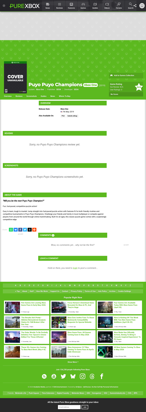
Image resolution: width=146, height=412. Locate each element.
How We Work (42, 291)
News (52, 96)
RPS (135, 393)
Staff (32, 291)
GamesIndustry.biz (117, 393)
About (24, 291)
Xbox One (40, 89)
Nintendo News (78, 393)
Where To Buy (64, 96)
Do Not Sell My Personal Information (105, 387)
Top (17, 291)
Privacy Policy (76, 291)
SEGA (58, 89)
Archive (112, 291)
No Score (114, 94)
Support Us (54, 291)
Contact (65, 291)
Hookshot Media (39, 387)
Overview (8, 96)
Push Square (34, 393)
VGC (105, 393)
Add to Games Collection (122, 75)
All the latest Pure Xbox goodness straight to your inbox (73, 402)
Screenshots (31, 96)
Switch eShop (72, 116)
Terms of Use (90, 291)
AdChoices (87, 387)
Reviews (19, 96)
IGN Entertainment (60, 387)
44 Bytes (79, 387)
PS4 (63, 116)
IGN (88, 393)
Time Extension (48, 393)
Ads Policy (102, 291)
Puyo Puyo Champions (63, 84)
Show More (73, 362)
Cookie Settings (124, 291)
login (75, 268)
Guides (43, 96)
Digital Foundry (63, 393)
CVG (129, 393)
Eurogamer (96, 393)
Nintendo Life (20, 393)
